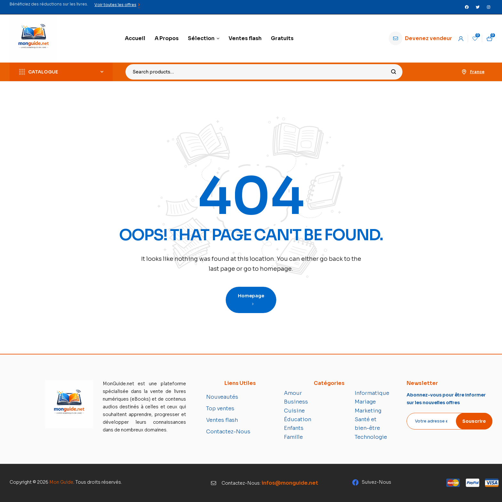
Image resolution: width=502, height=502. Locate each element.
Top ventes (220, 408)
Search (393, 72)
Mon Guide (61, 482)
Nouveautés (222, 397)
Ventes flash (222, 420)
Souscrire (474, 421)
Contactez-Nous (228, 431)
